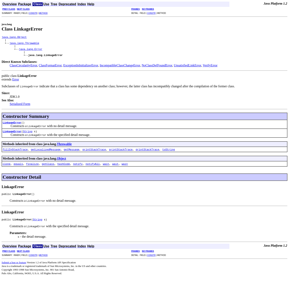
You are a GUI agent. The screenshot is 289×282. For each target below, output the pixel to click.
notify (77, 168)
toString (168, 153)
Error (15, 83)
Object (61, 162)
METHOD (43, 13)
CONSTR (33, 13)
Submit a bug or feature (14, 267)
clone (6, 168)
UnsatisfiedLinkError (187, 69)
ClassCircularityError (23, 69)
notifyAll (93, 168)
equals (18, 168)
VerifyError (210, 69)
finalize (32, 168)
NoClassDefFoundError (157, 69)
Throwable (64, 148)
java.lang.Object (14, 37)
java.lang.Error (30, 52)
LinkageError (12, 126)
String (27, 135)
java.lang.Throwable (24, 45)
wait (106, 168)
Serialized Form (20, 108)
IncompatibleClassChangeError (120, 69)
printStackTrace (94, 153)
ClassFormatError (50, 69)
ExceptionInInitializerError (80, 69)
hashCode (63, 168)
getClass (48, 168)
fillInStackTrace (15, 153)
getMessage (71, 153)
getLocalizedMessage (45, 153)
